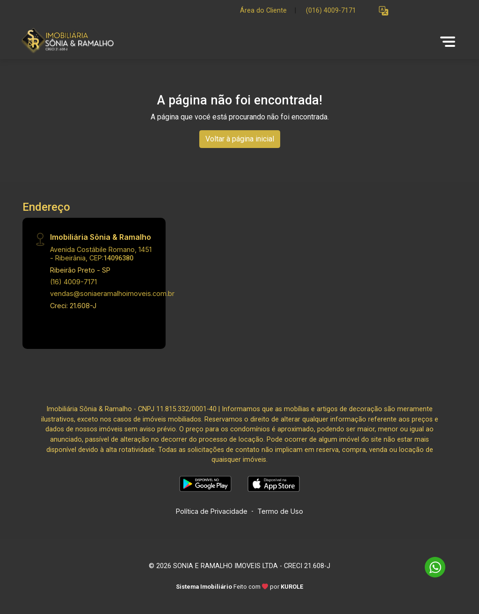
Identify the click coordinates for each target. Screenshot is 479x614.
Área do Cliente (263, 11)
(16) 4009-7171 (73, 282)
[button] (383, 11)
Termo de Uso (280, 511)
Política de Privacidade (211, 511)
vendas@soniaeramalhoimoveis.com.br (112, 293)
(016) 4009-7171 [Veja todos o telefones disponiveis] (331, 11)
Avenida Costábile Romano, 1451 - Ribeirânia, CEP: (101, 253)
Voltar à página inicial (239, 138)
